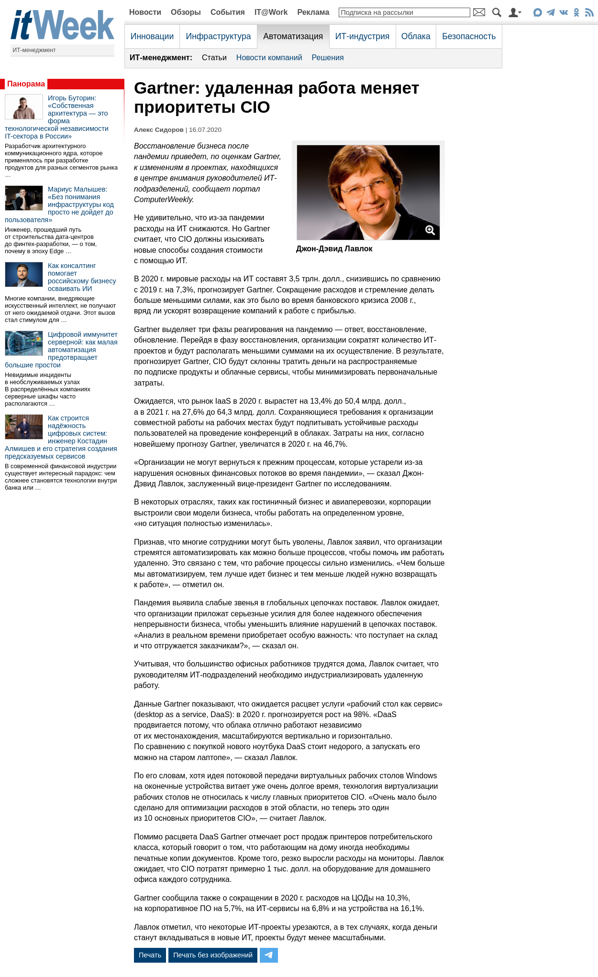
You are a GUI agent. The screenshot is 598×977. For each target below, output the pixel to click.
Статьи (214, 58)
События (227, 12)
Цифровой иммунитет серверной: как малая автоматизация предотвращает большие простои (61, 350)
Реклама (313, 12)
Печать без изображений (213, 955)
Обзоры (186, 12)
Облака (416, 36)
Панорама (26, 84)
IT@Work (271, 12)
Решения (328, 58)
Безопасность (469, 36)
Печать (150, 955)
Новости (145, 12)
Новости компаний (269, 58)
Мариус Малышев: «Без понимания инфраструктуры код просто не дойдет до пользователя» (59, 204)
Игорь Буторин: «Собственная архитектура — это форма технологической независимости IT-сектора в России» (57, 117)
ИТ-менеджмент (34, 50)
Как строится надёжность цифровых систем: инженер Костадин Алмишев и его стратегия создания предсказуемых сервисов (61, 437)
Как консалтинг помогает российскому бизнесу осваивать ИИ (82, 277)
